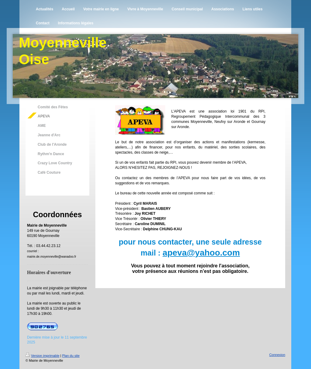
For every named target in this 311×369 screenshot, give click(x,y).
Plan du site (71, 355)
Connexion (277, 355)
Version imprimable (43, 355)
